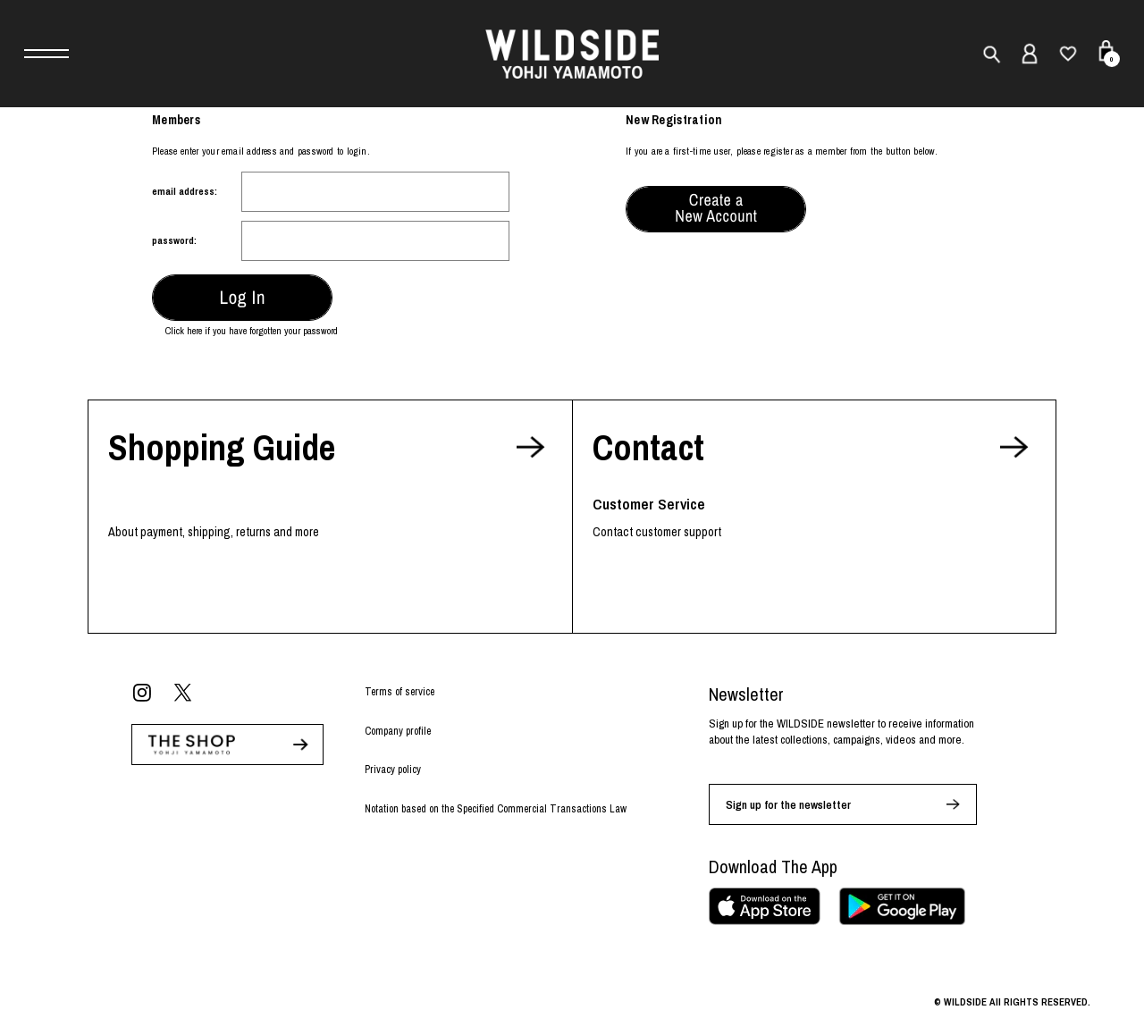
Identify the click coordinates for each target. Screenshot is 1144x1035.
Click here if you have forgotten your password (251, 330)
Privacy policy (393, 769)
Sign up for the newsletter (788, 804)
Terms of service (399, 692)
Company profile (398, 731)
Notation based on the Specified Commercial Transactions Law (496, 809)
